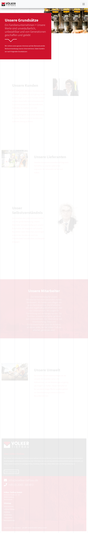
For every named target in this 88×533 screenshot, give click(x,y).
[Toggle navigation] (83, 4)
